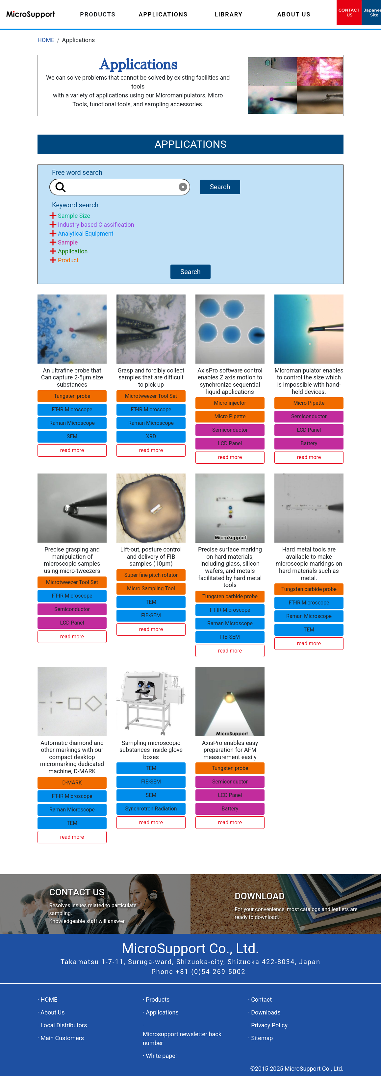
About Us (52, 1012)
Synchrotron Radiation (151, 809)
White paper (161, 1055)
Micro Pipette (230, 416)
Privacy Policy (269, 1025)
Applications (162, 1012)
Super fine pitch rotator (151, 575)
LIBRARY (229, 14)
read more (72, 450)
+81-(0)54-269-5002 (211, 972)
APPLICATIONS (163, 14)
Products (157, 999)
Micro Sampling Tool (151, 588)
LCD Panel (230, 443)
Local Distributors (63, 1025)
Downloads (265, 1012)
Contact (261, 999)
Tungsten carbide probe (230, 596)
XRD (151, 436)
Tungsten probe (72, 396)
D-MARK (72, 783)
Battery (309, 443)
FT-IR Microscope (72, 409)
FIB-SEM (151, 615)
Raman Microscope (72, 423)
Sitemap (262, 1038)
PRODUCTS (97, 14)
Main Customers (62, 1038)
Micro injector (230, 403)
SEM (72, 436)
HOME (46, 40)
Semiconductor (230, 430)
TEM (151, 602)
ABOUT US (294, 14)
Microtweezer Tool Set (151, 396)
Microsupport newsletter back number (182, 1038)
